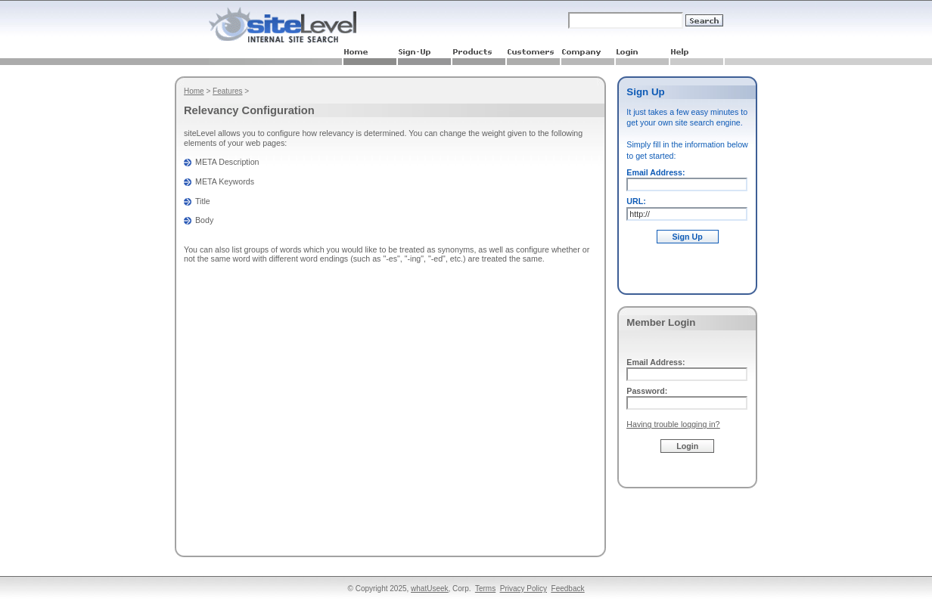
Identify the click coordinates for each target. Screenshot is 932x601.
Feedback (568, 588)
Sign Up (688, 236)
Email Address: (655, 172)
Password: (646, 390)
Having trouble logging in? (672, 424)
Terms (485, 588)
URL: (635, 201)
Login (687, 446)
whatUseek (429, 588)
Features (227, 91)
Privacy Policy (523, 588)
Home (194, 91)
